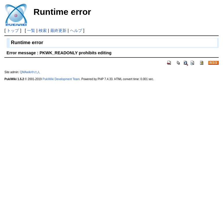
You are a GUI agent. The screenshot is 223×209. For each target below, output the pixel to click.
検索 (43, 30)
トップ (13, 30)
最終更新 (58, 30)
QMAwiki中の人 (30, 72)
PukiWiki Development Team (61, 79)
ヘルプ (76, 30)
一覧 (31, 30)
